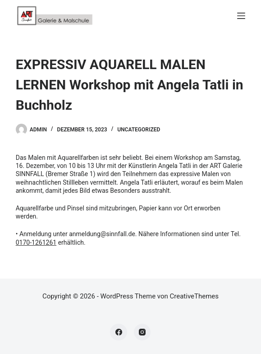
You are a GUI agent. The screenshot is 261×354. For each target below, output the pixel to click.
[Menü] (241, 16)
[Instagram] (142, 332)
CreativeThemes (194, 296)
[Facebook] (118, 332)
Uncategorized (138, 129)
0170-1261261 (36, 242)
